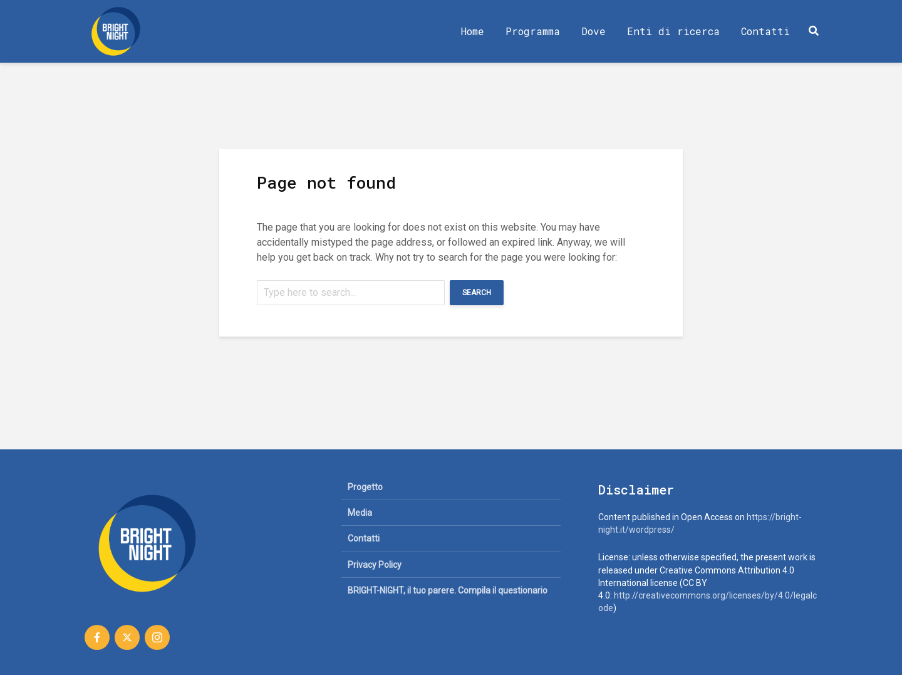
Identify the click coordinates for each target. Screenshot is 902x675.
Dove (593, 31)
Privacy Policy (375, 565)
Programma (532, 31)
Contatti (765, 31)
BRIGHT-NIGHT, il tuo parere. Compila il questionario (447, 590)
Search (476, 292)
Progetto (365, 487)
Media (360, 513)
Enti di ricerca (673, 31)
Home (472, 31)
